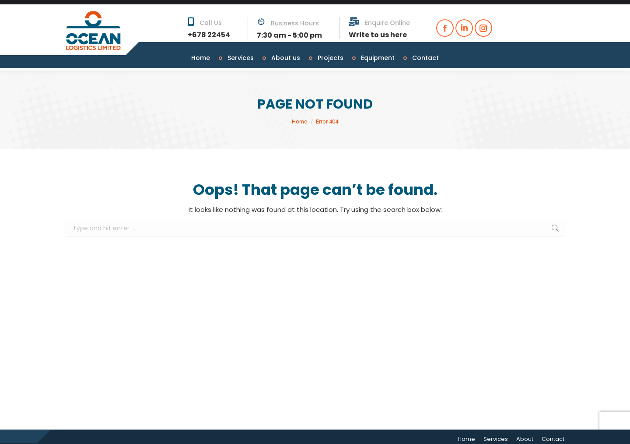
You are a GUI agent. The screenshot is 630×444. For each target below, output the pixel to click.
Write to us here (378, 30)
